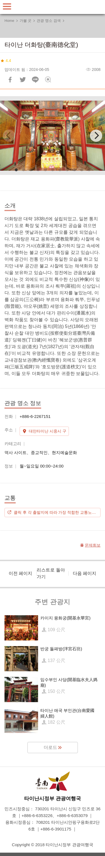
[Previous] (9, 135)
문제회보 (47, 79)
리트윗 (22, 79)
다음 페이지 (84, 573)
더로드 (50, 747)
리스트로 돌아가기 (51, 573)
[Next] (96, 135)
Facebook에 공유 (10, 79)
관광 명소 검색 (48, 20)
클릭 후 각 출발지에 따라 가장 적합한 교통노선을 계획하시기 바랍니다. (57, 512)
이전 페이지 (20, 573)
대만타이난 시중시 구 (47, 431)
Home (9, 20)
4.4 (8, 60)
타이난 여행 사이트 (52, 7)
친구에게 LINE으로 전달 (35, 79)
